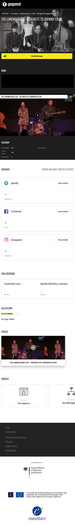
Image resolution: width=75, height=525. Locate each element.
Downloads (10, 450)
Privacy (9, 442)
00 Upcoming (7, 314)
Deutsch (12, 432)
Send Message (37, 56)
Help (7, 427)
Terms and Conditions (16, 437)
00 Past (17, 314)
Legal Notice (11, 446)
